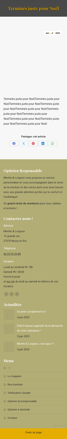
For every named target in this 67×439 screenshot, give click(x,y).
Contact (12, 417)
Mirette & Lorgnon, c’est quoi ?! (35, 343)
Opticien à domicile (19, 409)
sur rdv (11, 281)
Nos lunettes (15, 384)
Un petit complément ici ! (31, 311)
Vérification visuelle (19, 392)
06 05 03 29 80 (12, 254)
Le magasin (14, 376)
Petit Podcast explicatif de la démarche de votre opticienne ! (40, 328)
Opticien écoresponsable (22, 401)
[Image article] (9, 314)
